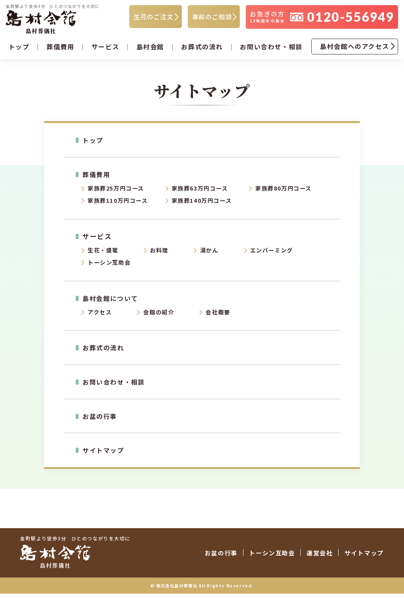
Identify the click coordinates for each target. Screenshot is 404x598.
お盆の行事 (100, 421)
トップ (19, 48)
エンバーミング (277, 254)
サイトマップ (104, 455)
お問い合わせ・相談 (271, 48)
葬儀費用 (97, 176)
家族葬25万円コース (118, 191)
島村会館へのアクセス (354, 47)
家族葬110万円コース (120, 204)
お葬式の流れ (202, 48)
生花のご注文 (154, 17)
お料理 (162, 254)
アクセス (100, 317)
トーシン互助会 (110, 267)
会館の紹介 (161, 317)
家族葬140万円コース (204, 204)
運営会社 (308, 557)
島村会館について (111, 303)
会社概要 (222, 317)
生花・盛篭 (104, 254)
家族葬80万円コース (285, 191)
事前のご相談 (212, 17)
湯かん (213, 254)
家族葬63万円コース (202, 191)
